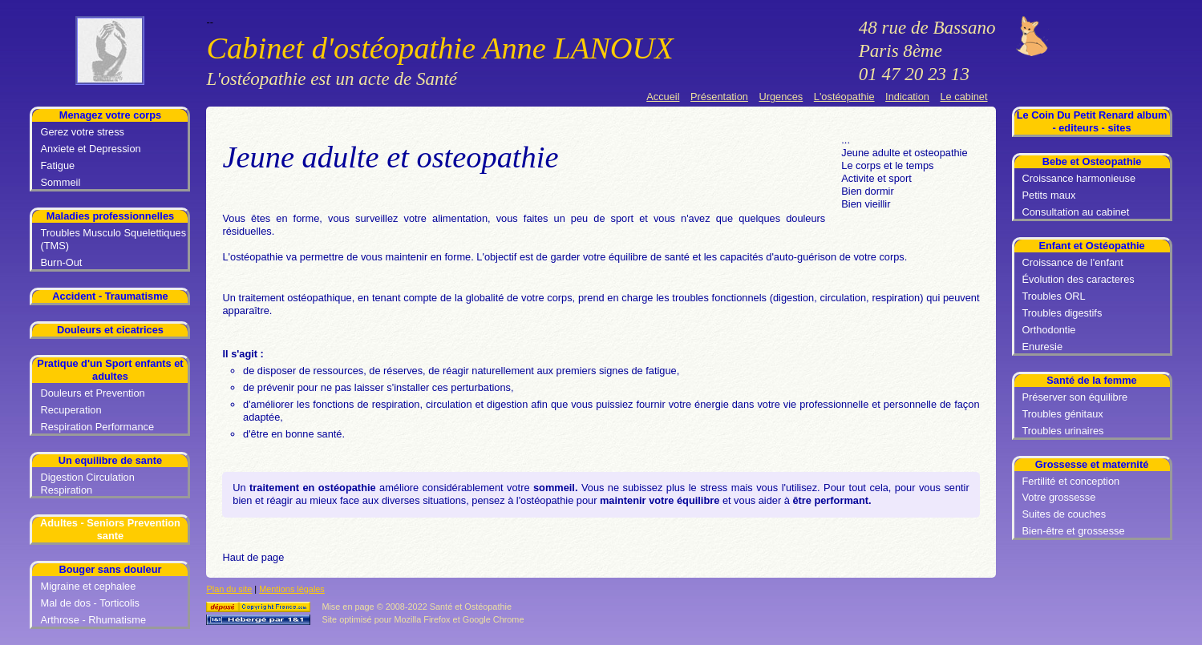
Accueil (662, 97)
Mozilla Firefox (422, 619)
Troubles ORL (1054, 296)
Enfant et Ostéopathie (1091, 246)
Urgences (781, 97)
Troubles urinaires (1063, 431)
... (845, 140)
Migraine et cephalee (88, 586)
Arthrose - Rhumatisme (93, 620)
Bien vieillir (865, 204)
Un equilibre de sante (110, 460)
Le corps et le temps (887, 165)
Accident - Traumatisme (110, 296)
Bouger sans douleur (110, 569)
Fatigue (57, 165)
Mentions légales (292, 589)
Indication (907, 97)
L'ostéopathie (844, 97)
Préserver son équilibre (1075, 397)
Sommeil (60, 182)
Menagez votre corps (110, 115)
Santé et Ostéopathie (471, 606)
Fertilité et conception (1071, 481)
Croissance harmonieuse (1079, 178)
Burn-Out (61, 262)
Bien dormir (867, 191)
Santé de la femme (1091, 380)
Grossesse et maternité (1092, 464)
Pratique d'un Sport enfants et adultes (110, 369)
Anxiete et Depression (90, 149)
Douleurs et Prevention (92, 393)
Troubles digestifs (1062, 313)
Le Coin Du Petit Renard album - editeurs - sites (1092, 121)
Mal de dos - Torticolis (90, 603)
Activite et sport (876, 178)
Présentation (719, 97)
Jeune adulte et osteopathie (904, 153)
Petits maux (1049, 195)
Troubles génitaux (1062, 414)
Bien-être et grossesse (1073, 531)
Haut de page (253, 557)
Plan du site (229, 589)
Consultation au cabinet (1076, 212)
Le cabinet (963, 97)
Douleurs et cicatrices (110, 330)
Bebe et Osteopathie (1092, 161)
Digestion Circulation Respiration (87, 483)
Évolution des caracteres (1078, 279)
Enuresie (1042, 347)
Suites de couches (1064, 514)
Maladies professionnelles (110, 216)
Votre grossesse (1059, 497)
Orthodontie (1049, 330)
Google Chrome (493, 619)
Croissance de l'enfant (1072, 262)
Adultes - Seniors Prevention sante (110, 529)
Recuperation (70, 410)
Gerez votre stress (82, 132)
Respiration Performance (97, 427)
